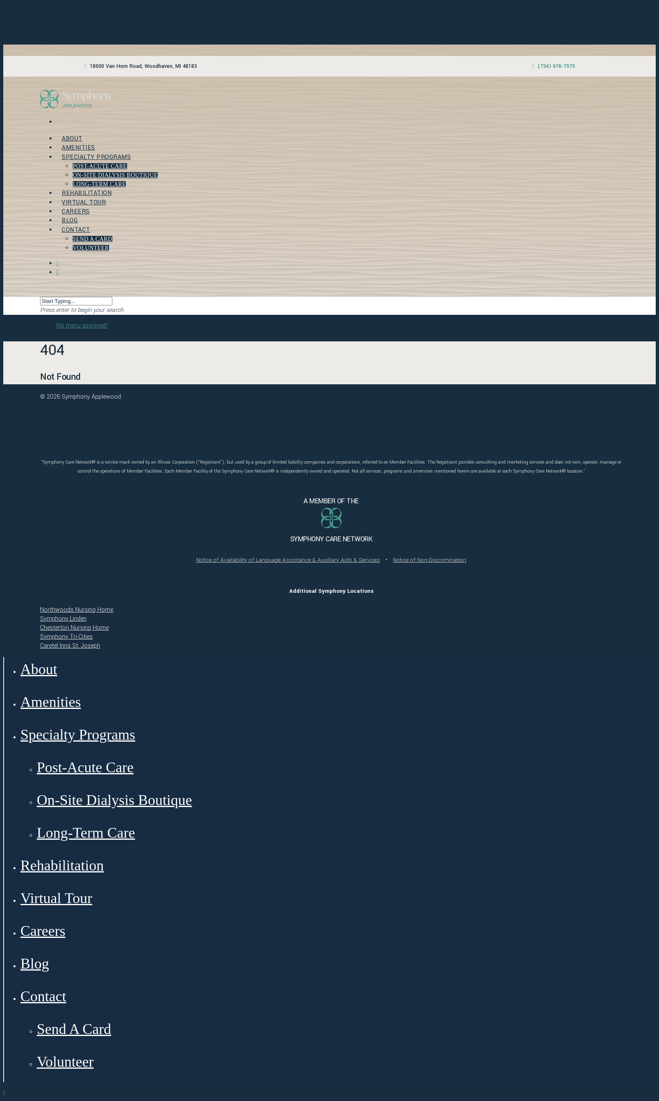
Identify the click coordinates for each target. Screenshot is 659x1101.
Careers (76, 211)
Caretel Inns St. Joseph (70, 645)
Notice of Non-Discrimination (429, 560)
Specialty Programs (96, 157)
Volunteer (91, 248)
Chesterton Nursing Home (74, 627)
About (72, 139)
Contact (76, 230)
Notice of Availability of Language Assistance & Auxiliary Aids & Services (288, 560)
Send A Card (92, 239)
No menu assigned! (82, 325)
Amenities (78, 148)
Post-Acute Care (100, 166)
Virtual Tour (84, 202)
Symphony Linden (63, 618)
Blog (70, 220)
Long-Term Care (99, 184)
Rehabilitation (87, 193)
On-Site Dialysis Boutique (115, 175)
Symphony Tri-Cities (66, 636)
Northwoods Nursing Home (76, 609)
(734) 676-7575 (556, 66)
